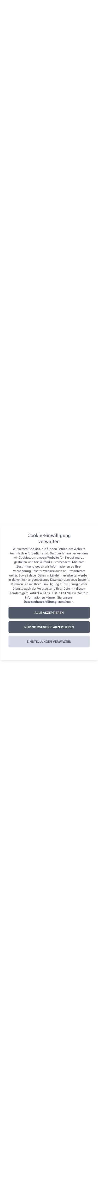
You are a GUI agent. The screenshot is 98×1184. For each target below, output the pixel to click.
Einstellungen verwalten (49, 642)
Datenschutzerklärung (40, 602)
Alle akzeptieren (49, 613)
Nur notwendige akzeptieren (49, 627)
